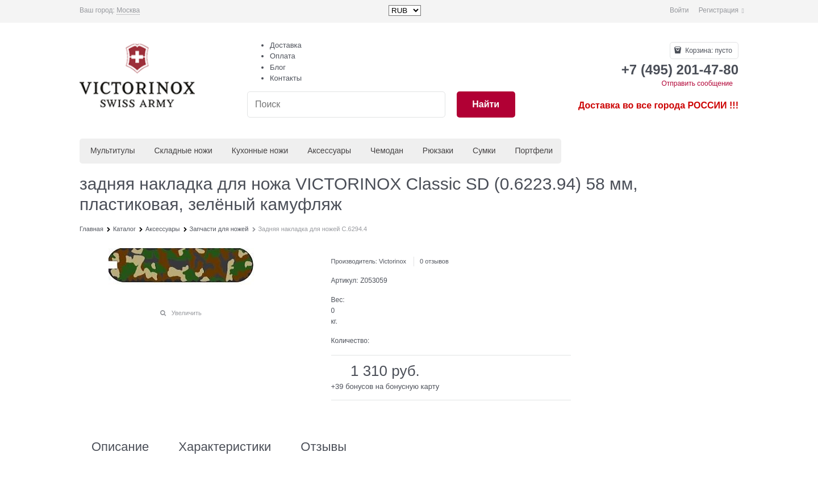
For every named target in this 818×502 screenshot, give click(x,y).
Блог (278, 67)
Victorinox (392, 261)
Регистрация (718, 10)
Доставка (286, 45)
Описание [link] (120, 447)
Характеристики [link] (224, 447)
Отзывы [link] (324, 447)
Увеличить (187, 312)
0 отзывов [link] (434, 261)
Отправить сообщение (697, 83)
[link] (128, 10)
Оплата (282, 56)
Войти (679, 10)
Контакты (286, 78)
